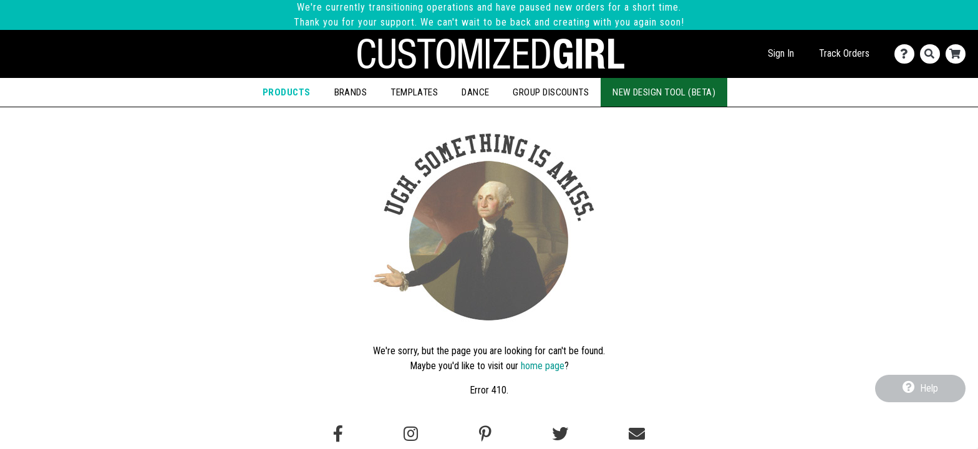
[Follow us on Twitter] (560, 434)
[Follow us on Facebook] (338, 434)
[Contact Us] (907, 54)
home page (542, 366)
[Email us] (637, 434)
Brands (350, 92)
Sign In (781, 53)
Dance (475, 92)
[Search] (933, 54)
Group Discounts (551, 92)
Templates (414, 92)
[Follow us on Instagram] (411, 434)
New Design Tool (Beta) (663, 92)
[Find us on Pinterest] (485, 434)
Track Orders (844, 53)
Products (287, 92)
